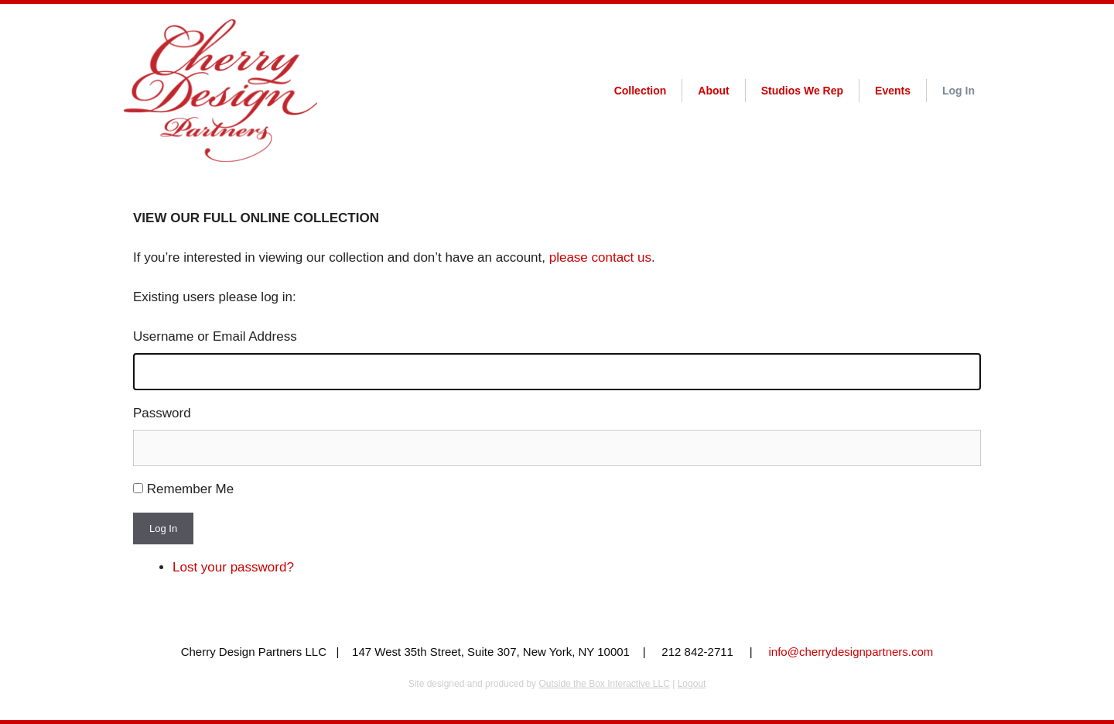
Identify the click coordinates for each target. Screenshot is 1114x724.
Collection (640, 90)
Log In (958, 90)
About (713, 90)
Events (893, 90)
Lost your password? (233, 567)
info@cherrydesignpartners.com (851, 651)
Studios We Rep (802, 90)
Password (162, 413)
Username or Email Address (215, 336)
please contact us (600, 257)
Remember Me (190, 489)
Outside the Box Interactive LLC (603, 683)
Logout (692, 683)
